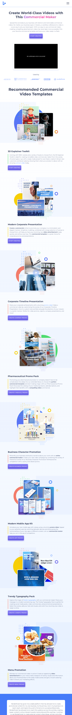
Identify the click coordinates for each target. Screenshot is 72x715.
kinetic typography (48, 600)
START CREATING (36, 36)
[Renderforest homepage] (4, 3)
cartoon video (39, 163)
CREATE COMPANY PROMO (37, 318)
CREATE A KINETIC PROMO (36, 613)
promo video (67, 305)
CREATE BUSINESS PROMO (37, 466)
